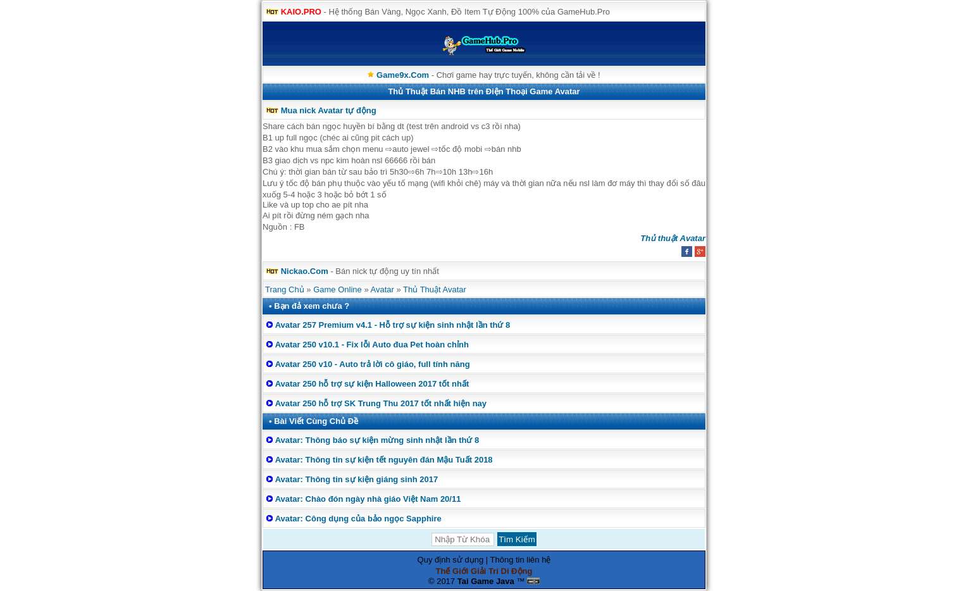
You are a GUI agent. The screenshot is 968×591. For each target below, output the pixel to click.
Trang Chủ (284, 289)
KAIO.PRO (301, 11)
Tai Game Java (485, 581)
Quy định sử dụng (451, 559)
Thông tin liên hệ (520, 559)
